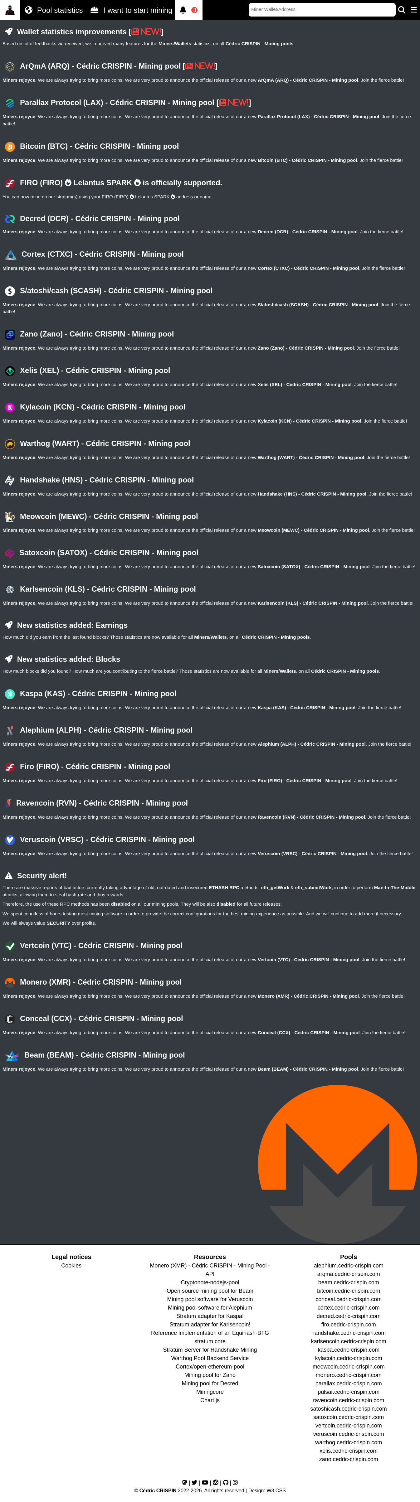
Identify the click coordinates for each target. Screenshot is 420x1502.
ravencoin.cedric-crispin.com (348, 1400)
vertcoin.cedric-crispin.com (348, 1425)
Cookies (71, 1265)
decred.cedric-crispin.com (349, 1316)
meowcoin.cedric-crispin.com (349, 1367)
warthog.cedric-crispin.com (348, 1442)
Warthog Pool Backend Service (210, 1358)
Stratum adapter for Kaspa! (210, 1316)
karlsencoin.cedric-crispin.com (348, 1341)
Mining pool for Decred (210, 1383)
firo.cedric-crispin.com (348, 1324)
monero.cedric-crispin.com (349, 1375)
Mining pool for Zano (210, 1375)
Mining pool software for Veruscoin (210, 1299)
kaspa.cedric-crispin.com (348, 1350)
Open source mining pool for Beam (210, 1291)
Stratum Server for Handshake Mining (210, 1350)
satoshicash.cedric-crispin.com (348, 1409)
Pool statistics (52, 9)
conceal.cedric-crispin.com (348, 1299)
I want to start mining (130, 9)
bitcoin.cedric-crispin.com (348, 1291)
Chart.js (210, 1400)
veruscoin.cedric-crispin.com (348, 1434)
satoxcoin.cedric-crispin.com (348, 1417)
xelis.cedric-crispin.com (349, 1451)
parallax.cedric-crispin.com (348, 1383)
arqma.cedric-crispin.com (348, 1274)
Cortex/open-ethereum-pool (210, 1367)
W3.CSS (276, 1490)
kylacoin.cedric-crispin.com (348, 1358)
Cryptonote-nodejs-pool (210, 1282)
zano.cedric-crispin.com (348, 1459)
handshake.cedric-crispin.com (348, 1333)
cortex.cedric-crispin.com (349, 1308)
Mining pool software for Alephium (210, 1308)
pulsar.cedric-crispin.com (348, 1392)
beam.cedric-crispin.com (348, 1282)
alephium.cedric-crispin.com (348, 1265)
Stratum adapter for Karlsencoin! (209, 1324)
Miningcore (210, 1392)
